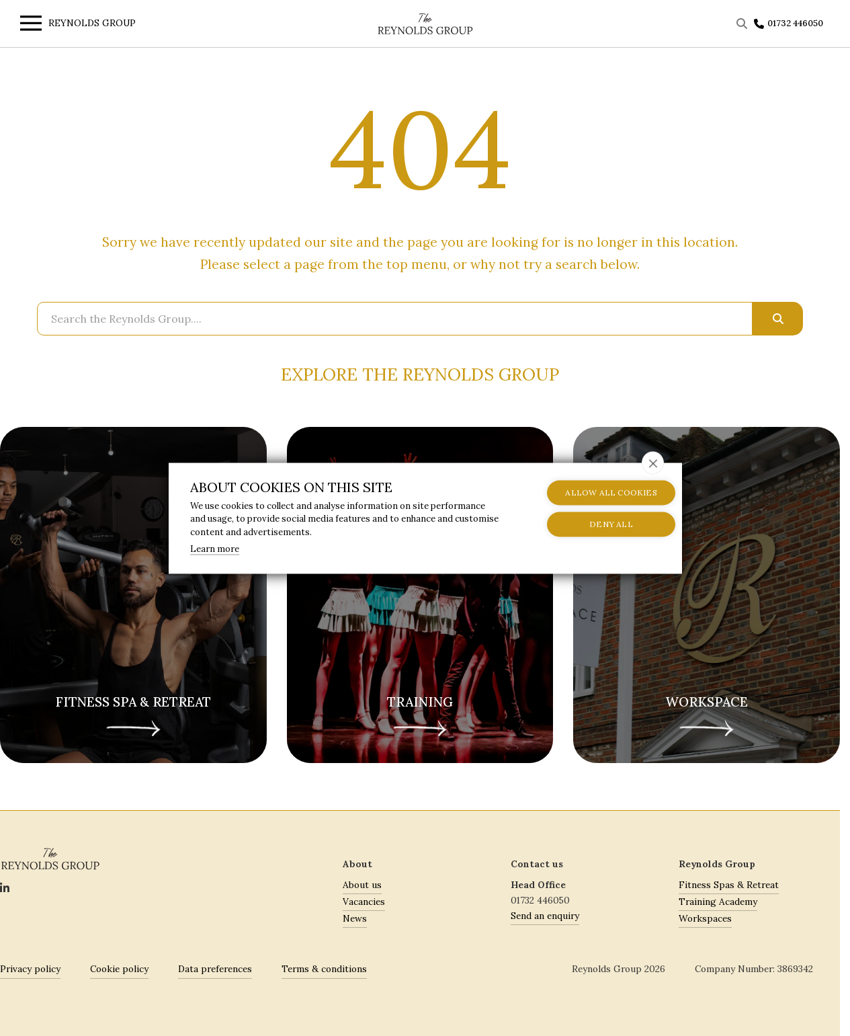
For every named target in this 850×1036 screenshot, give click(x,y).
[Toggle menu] (27, 25)
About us (362, 885)
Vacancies (364, 901)
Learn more (214, 549)
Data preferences (215, 969)
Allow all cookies (595, 492)
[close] (653, 462)
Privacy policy (30, 969)
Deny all (596, 524)
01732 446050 (795, 23)
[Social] (4, 888)
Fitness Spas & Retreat (729, 885)
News (355, 918)
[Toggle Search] (743, 23)
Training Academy (718, 901)
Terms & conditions (324, 969)
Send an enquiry (545, 916)
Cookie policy (119, 969)
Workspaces (705, 918)
